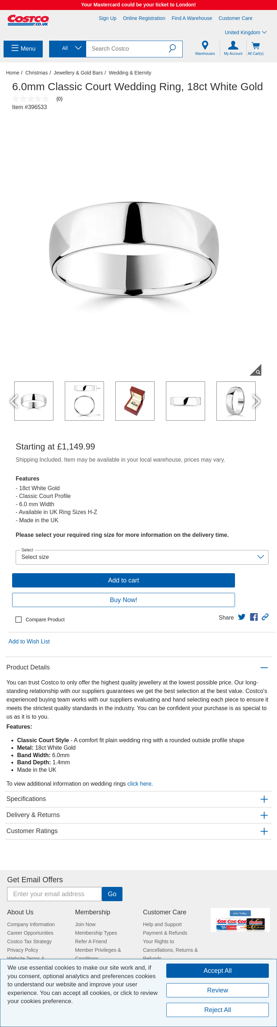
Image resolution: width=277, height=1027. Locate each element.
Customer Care (235, 18)
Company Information (31, 924)
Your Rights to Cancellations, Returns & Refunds (170, 950)
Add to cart (123, 580)
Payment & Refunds (165, 933)
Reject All (217, 1009)
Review (217, 990)
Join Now (85, 924)
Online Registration (144, 18)
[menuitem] (23, 49)
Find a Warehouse (192, 18)
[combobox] (67, 48)
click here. (140, 784)
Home (12, 73)
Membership (92, 912)
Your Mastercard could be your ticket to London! (138, 4)
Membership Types (96, 933)
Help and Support (162, 924)
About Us (20, 912)
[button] (175, 48)
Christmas (36, 73)
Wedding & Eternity (130, 73)
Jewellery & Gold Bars (78, 73)
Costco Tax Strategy (29, 941)
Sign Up (107, 18)
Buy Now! (123, 600)
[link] (241, 617)
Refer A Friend (91, 941)
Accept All (218, 970)
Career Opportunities (30, 933)
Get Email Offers (35, 879)
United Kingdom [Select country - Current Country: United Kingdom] (246, 32)
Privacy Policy (22, 950)
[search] (127, 49)
